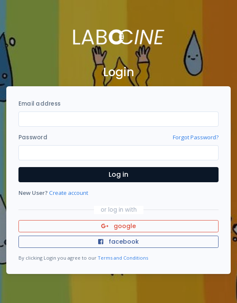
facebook (118, 241)
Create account (68, 193)
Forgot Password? (196, 137)
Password (32, 137)
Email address (39, 104)
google (118, 226)
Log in (118, 174)
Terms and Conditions (123, 258)
